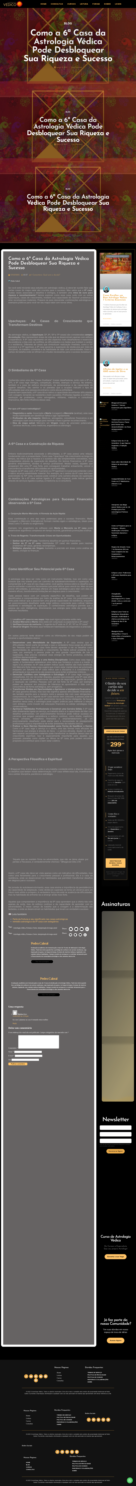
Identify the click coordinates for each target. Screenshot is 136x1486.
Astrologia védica (19, 928)
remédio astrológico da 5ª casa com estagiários (36, 921)
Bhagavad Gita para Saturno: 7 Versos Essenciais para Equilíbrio (121, 405)
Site (9, 1084)
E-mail (11, 1080)
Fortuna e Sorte (31, 928)
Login (118, 4)
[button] (71, 929)
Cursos (71, 4)
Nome (11, 1076)
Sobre (107, 4)
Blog (68, 23)
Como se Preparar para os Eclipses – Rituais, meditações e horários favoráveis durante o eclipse (121, 530)
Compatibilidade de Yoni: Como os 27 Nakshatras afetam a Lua (121, 481)
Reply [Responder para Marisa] (15, 1045)
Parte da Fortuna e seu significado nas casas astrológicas (40, 919)
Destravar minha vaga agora (115, 863)
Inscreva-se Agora (115, 1151)
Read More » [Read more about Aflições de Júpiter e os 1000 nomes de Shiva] (107, 388)
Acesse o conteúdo (117, 966)
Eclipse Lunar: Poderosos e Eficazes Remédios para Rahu (121, 575)
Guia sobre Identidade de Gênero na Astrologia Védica (121, 464)
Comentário (13, 1072)
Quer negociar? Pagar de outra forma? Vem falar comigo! (115, 873)
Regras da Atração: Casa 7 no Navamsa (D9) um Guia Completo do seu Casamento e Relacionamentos (121, 551)
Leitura (84, 4)
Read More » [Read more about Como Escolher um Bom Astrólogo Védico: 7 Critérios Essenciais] (107, 318)
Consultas (57, 4)
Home (43, 4)
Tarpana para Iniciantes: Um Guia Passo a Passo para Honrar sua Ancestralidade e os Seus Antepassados (121, 424)
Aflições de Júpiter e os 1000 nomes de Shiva (115, 370)
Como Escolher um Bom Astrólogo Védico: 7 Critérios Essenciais (115, 297)
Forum (96, 4)
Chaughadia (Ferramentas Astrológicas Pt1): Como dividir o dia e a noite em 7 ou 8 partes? (121, 598)
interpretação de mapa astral (47, 928)
